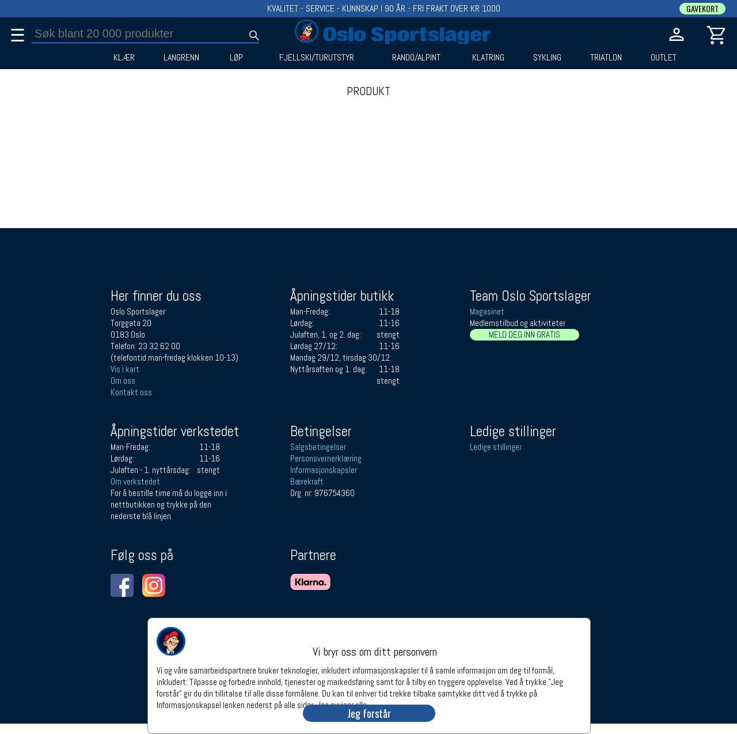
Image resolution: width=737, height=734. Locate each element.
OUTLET (664, 57)
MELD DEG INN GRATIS (524, 334)
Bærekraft (307, 481)
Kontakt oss (131, 392)
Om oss (123, 380)
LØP (236, 57)
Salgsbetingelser (318, 446)
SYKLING (547, 57)
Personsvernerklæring (326, 458)
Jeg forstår (369, 713)
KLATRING (488, 57)
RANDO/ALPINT (416, 57)
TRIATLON (606, 57)
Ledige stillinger (496, 446)
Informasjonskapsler (323, 469)
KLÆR (124, 57)
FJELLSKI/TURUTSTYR (316, 57)
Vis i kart (125, 369)
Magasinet (487, 311)
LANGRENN (181, 57)
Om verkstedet (135, 481)
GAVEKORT (702, 8)
